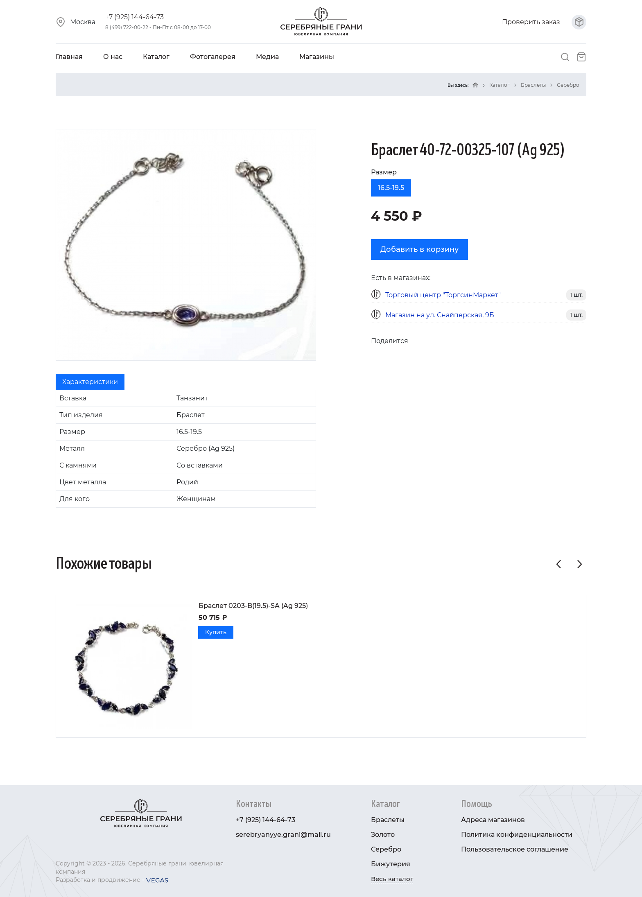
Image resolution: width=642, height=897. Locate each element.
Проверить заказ (544, 22)
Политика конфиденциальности (516, 834)
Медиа (267, 57)
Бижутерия (390, 864)
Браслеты (533, 85)
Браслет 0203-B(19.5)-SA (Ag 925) (253, 606)
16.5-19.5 (391, 188)
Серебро (568, 85)
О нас (112, 57)
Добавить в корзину (419, 249)
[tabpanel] (186, 449)
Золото (383, 834)
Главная (69, 57)
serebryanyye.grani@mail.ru (283, 834)
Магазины (316, 57)
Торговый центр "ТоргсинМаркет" (443, 295)
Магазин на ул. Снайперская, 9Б (439, 315)
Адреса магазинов (493, 820)
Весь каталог (392, 879)
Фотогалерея (212, 57)
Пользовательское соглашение (514, 849)
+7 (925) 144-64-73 (134, 17)
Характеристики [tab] (90, 382)
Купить (215, 632)
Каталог (156, 57)
